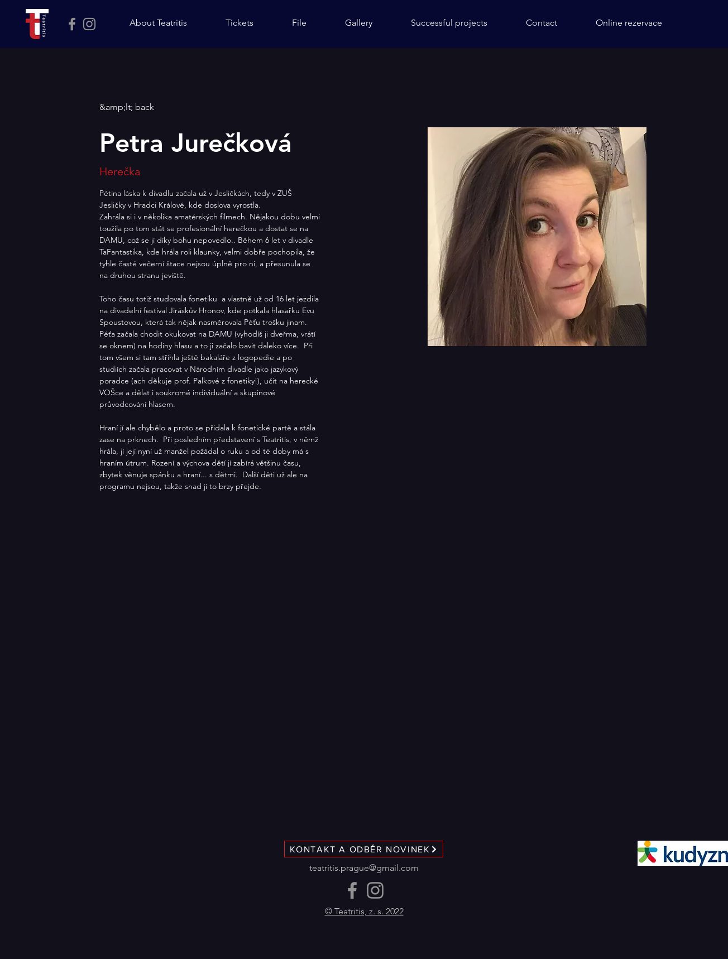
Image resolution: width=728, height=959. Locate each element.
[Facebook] (72, 24)
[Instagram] (89, 24)
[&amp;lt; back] (126, 107)
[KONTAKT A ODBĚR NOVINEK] (363, 849)
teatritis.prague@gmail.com (364, 867)
